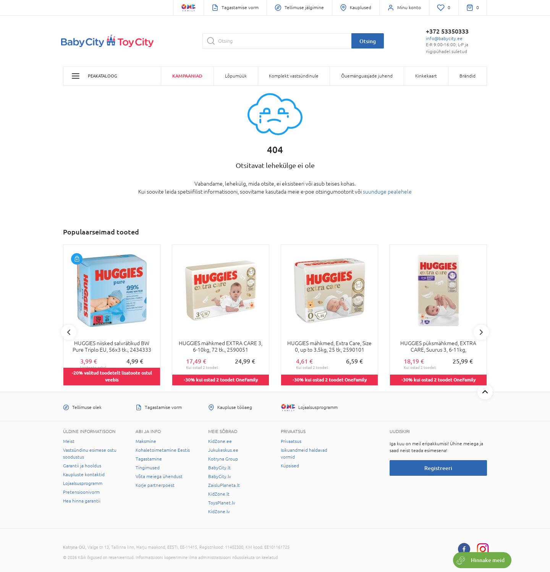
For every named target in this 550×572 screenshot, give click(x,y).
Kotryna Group (223, 459)
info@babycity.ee (444, 38)
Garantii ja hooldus (82, 466)
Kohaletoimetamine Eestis (163, 450)
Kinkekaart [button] (426, 76)
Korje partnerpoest (155, 485)
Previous (68, 332)
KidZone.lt (219, 494)
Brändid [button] (467, 76)
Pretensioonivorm (81, 492)
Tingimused (148, 467)
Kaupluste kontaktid (84, 474)
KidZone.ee (220, 441)
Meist (68, 441)
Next (481, 332)
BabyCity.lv (219, 476)
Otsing (367, 41)
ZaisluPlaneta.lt (224, 485)
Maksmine (146, 441)
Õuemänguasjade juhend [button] (367, 76)
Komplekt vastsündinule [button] (294, 76)
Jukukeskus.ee (223, 450)
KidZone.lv (219, 511)
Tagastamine (149, 459)
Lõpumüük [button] (236, 76)
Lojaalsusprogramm (82, 483)
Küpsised (290, 466)
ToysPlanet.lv (221, 503)
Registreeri (438, 468)
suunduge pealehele (387, 192)
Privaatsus (291, 441)
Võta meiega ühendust (159, 476)
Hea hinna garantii (81, 501)
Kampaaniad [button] (187, 76)
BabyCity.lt (219, 467)
